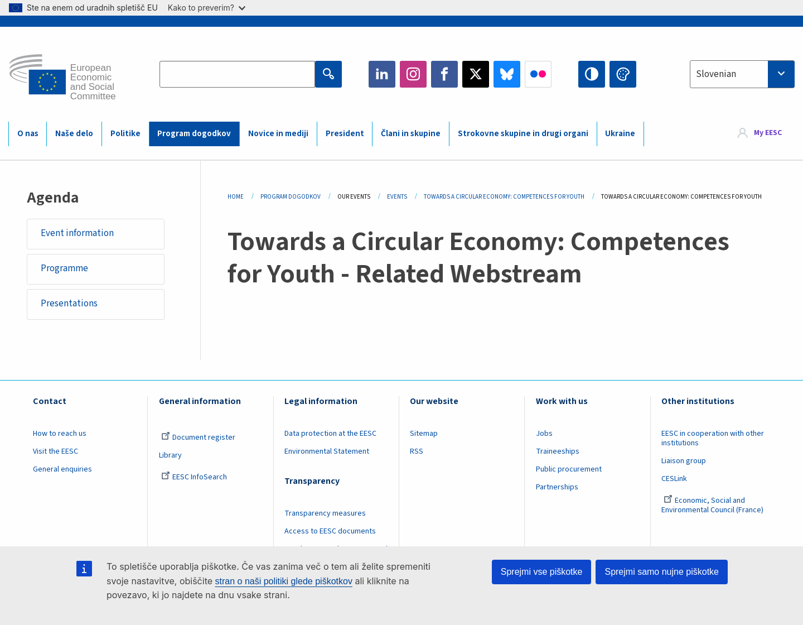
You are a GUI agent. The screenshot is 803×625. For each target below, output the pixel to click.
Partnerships (557, 487)
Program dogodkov (194, 134)
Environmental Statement (326, 452)
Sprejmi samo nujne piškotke (661, 571)
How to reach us (59, 434)
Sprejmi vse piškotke (542, 571)
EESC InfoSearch (194, 477)
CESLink (674, 479)
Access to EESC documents (330, 531)
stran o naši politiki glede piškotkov (283, 581)
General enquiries (62, 469)
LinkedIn (382, 74)
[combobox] (742, 74)
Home (236, 197)
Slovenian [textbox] (716, 74)
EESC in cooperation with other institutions (712, 439)
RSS (416, 452)
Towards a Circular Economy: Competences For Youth (504, 197)
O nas (27, 134)
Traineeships (557, 452)
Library (170, 455)
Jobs (544, 434)
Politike (125, 134)
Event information (77, 233)
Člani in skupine (411, 134)
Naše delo (74, 134)
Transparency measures (325, 514)
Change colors (622, 74)
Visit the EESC (55, 452)
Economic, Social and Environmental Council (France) (713, 506)
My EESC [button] (768, 133)
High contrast (591, 74)
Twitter (475, 74)
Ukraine (620, 134)
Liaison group (683, 461)
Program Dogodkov (290, 197)
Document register (198, 438)
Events (397, 197)
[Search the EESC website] (237, 74)
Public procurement (569, 469)
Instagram (413, 74)
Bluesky (507, 74)
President (345, 134)
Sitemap (424, 434)
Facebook (444, 74)
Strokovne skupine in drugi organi (523, 134)
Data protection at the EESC (330, 434)
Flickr (538, 74)
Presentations (69, 304)
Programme (64, 269)
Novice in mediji (278, 134)
